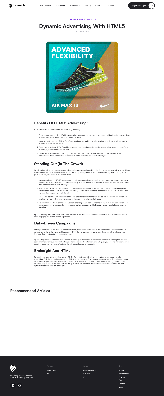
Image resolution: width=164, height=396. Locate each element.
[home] (17, 6)
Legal (121, 387)
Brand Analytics (89, 370)
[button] (45, 6)
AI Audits (86, 374)
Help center (124, 374)
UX (47, 374)
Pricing (88, 5)
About (121, 370)
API (84, 377)
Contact (110, 5)
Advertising (51, 370)
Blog (121, 380)
